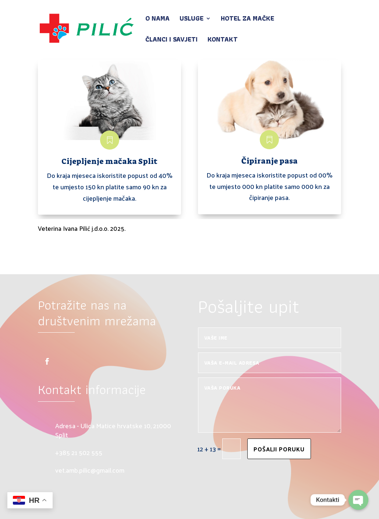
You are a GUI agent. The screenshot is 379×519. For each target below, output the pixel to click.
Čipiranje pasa (269, 161)
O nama (157, 20)
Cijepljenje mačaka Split (109, 161)
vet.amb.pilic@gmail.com (89, 470)
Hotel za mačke (247, 20)
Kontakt (223, 40)
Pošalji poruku (279, 449)
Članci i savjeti (171, 40)
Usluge (191, 20)
